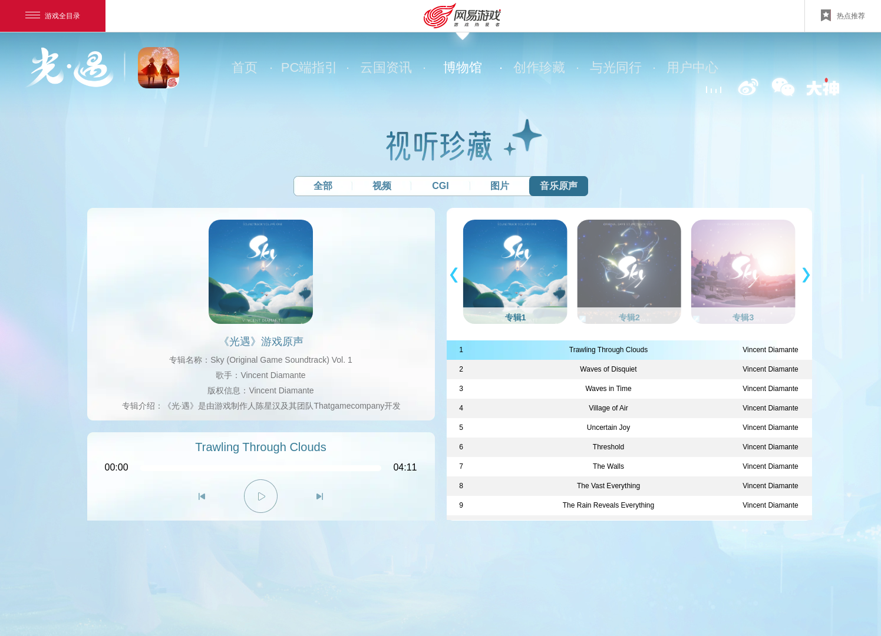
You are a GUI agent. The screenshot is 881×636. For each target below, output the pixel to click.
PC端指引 (314, 68)
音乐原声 (559, 186)
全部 (323, 186)
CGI (440, 186)
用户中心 (692, 67)
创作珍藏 (545, 68)
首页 (251, 68)
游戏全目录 (52, 16)
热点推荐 (843, 15)
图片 (499, 186)
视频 (381, 186)
